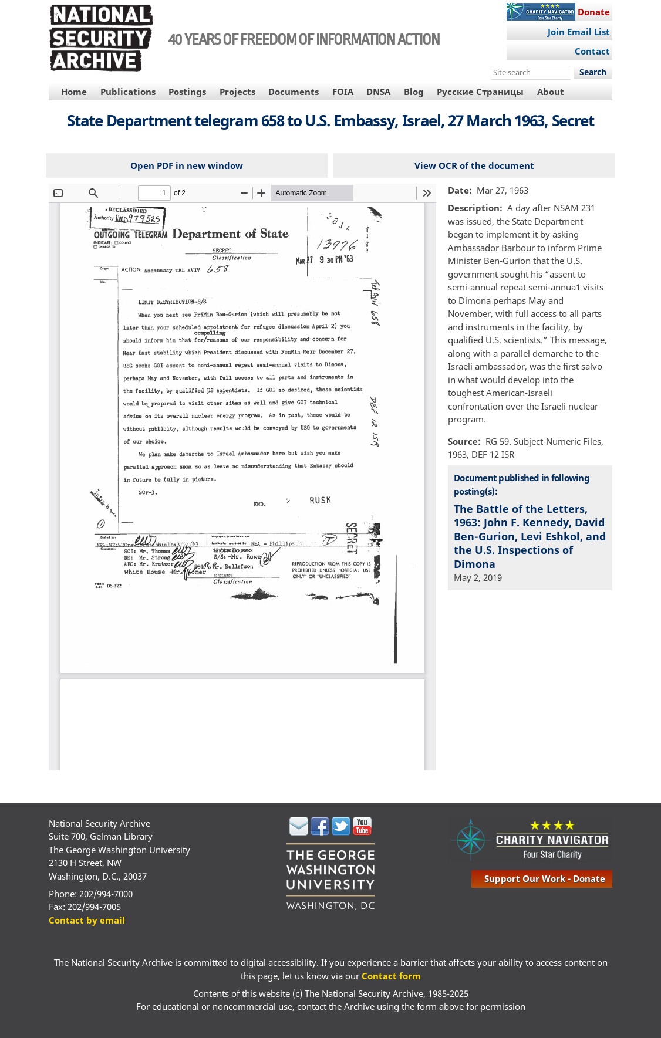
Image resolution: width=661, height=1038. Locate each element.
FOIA (342, 91)
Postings (187, 91)
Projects (237, 91)
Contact (592, 51)
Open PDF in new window (186, 165)
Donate (594, 12)
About (550, 91)
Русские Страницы (480, 91)
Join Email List (579, 32)
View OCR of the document (474, 165)
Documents (293, 91)
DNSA (378, 91)
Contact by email (87, 920)
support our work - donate (544, 878)
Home (74, 91)
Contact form (391, 976)
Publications (128, 91)
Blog (414, 91)
